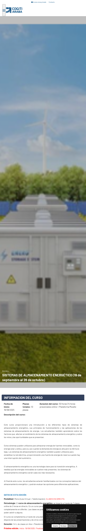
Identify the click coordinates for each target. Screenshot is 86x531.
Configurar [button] (72, 526)
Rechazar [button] (63, 526)
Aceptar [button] (55, 526)
